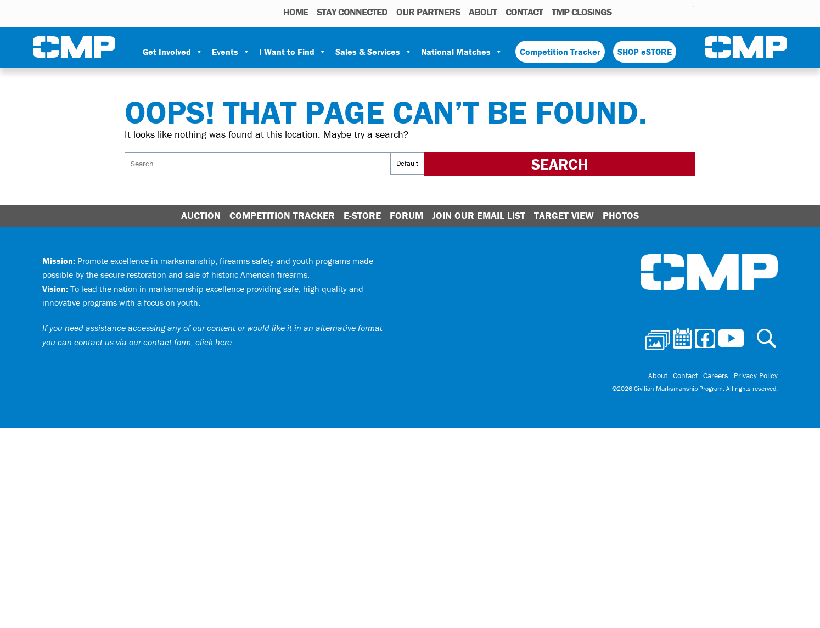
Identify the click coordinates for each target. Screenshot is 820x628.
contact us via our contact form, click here (153, 342)
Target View (564, 215)
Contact (524, 11)
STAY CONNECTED (352, 11)
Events (231, 52)
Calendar (641, 11)
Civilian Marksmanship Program (74, 47)
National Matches (462, 52)
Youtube (687, 11)
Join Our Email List (478, 215)
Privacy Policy (756, 375)
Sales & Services (373, 52)
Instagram (671, 11)
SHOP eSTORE (644, 51)
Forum (406, 215)
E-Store (362, 215)
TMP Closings (581, 11)
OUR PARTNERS (428, 11)
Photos (624, 11)
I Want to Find (293, 52)
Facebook (656, 11)
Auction (201, 215)
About (483, 11)
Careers (715, 375)
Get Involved (173, 52)
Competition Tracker (560, 51)
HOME (295, 11)
